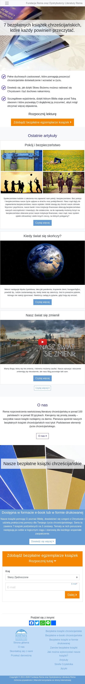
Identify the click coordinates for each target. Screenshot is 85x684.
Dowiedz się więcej (42, 541)
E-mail (74, 584)
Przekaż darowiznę (21, 655)
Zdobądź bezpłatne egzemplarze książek (42, 122)
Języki (63, 668)
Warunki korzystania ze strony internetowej (52, 680)
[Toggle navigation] (7, 3)
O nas (42, 436)
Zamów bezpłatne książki (64, 647)
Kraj (8, 571)
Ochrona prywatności (23, 680)
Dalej (72, 594)
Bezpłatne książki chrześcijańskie (64, 631)
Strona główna (21, 642)
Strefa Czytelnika (64, 664)
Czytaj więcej (42, 222)
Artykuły (63, 660)
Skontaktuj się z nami (21, 651)
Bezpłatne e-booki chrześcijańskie (63, 635)
